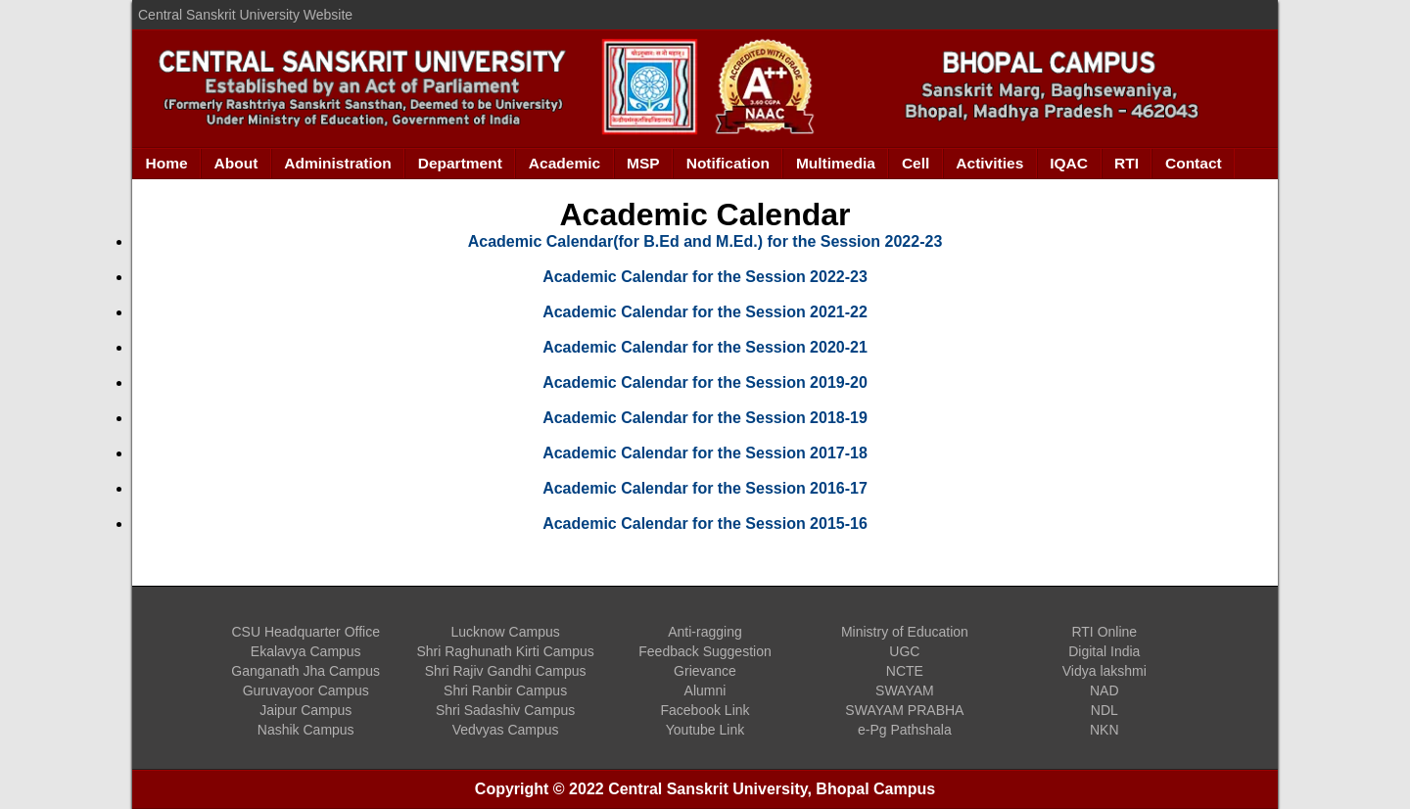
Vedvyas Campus (505, 730)
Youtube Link (705, 730)
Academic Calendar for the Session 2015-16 (705, 523)
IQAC (1069, 163)
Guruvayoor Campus (306, 690)
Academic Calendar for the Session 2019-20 (705, 382)
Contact (1193, 163)
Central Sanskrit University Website (245, 15)
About (236, 163)
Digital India (1104, 651)
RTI (1126, 163)
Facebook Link (704, 710)
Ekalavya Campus (306, 651)
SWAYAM (904, 690)
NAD (1104, 690)
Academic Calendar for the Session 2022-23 (705, 276)
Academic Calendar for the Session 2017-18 (705, 453)
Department (460, 163)
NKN (1104, 730)
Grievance (705, 671)
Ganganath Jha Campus (305, 671)
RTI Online (1104, 632)
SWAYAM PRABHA (904, 710)
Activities (989, 163)
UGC (904, 651)
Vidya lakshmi (1104, 671)
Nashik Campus (306, 730)
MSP (643, 163)
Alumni (705, 690)
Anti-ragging (705, 632)
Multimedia (835, 163)
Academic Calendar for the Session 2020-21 (705, 347)
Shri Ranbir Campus (505, 690)
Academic (564, 163)
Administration (337, 163)
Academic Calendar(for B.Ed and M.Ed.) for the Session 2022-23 (705, 241)
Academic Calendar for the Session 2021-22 (705, 312)
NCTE (904, 671)
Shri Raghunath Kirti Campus (504, 651)
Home (167, 163)
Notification (728, 163)
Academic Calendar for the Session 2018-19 (705, 417)
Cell (915, 163)
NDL (1104, 710)
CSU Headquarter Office (305, 632)
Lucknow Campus (504, 632)
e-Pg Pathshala (905, 730)
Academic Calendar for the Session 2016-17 (705, 488)
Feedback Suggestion (704, 651)
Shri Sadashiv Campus (505, 710)
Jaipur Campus (305, 710)
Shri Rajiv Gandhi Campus (506, 671)
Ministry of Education (904, 632)
